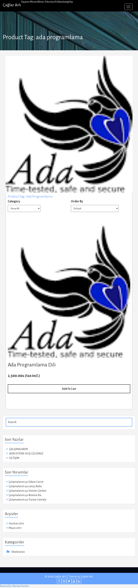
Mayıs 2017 (15, 527)
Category (14, 201)
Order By (77, 201)
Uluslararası (18, 551)
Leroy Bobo (35, 486)
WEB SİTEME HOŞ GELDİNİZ (26, 453)
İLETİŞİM (14, 457)
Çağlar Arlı (12, 5)
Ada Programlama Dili (32, 365)
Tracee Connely (37, 499)
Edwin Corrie (36, 481)
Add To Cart (69, 388)
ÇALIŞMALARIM (18, 449)
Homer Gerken (37, 490)
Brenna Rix (35, 495)
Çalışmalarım (16, 481)
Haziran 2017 (16, 523)
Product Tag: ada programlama (30, 196)
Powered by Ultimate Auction (14, 586)
